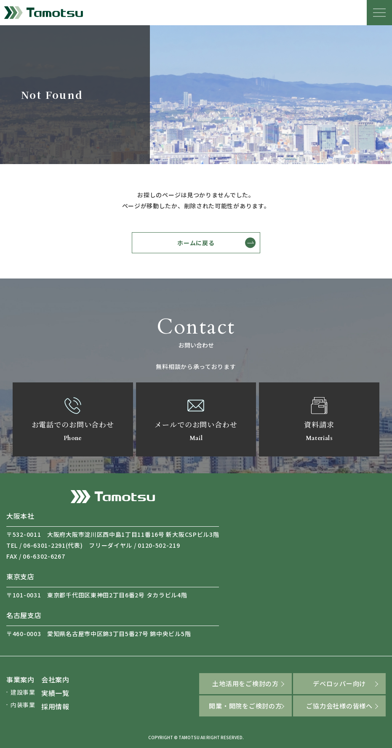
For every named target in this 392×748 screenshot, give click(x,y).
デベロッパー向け (339, 683)
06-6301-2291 (44, 545)
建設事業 (23, 692)
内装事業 (23, 704)
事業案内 (20, 679)
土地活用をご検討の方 (245, 683)
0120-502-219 (159, 545)
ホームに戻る (195, 243)
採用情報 (55, 706)
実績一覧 (55, 693)
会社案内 (55, 679)
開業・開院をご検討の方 (245, 705)
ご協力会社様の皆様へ (339, 705)
